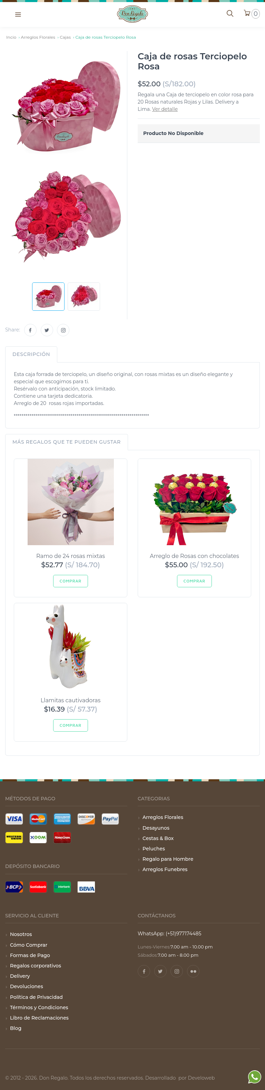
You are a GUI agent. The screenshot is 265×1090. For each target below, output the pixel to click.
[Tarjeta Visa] (14, 819)
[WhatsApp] (254, 1078)
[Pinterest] (193, 971)
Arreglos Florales (163, 817)
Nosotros (21, 934)
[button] (18, 14)
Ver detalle (165, 109)
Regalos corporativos (35, 966)
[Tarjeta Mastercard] (38, 819)
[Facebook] (30, 330)
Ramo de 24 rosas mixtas (70, 556)
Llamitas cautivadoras (71, 700)
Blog (15, 1028)
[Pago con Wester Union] (14, 837)
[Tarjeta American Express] (62, 819)
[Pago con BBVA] (86, 887)
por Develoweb (196, 1078)
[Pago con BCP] (14, 887)
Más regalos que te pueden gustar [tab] (66, 442)
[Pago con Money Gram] (62, 837)
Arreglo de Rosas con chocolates (194, 556)
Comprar (70, 580)
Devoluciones (26, 986)
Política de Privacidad (36, 997)
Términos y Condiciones (39, 1007)
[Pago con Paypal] (110, 819)
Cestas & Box (158, 838)
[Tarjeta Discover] (86, 819)
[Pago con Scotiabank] (38, 887)
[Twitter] (47, 330)
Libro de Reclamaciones (39, 1018)
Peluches (154, 849)
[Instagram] (63, 330)
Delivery (20, 976)
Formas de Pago (30, 955)
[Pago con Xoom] (38, 837)
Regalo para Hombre (168, 859)
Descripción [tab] (31, 354)
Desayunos (156, 828)
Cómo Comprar (28, 945)
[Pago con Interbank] (62, 887)
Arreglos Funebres (165, 869)
